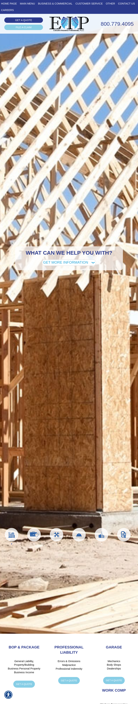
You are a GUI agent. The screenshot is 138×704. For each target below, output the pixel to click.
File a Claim (24, 27)
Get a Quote (23, 20)
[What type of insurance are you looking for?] (69, 262)
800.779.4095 (117, 24)
